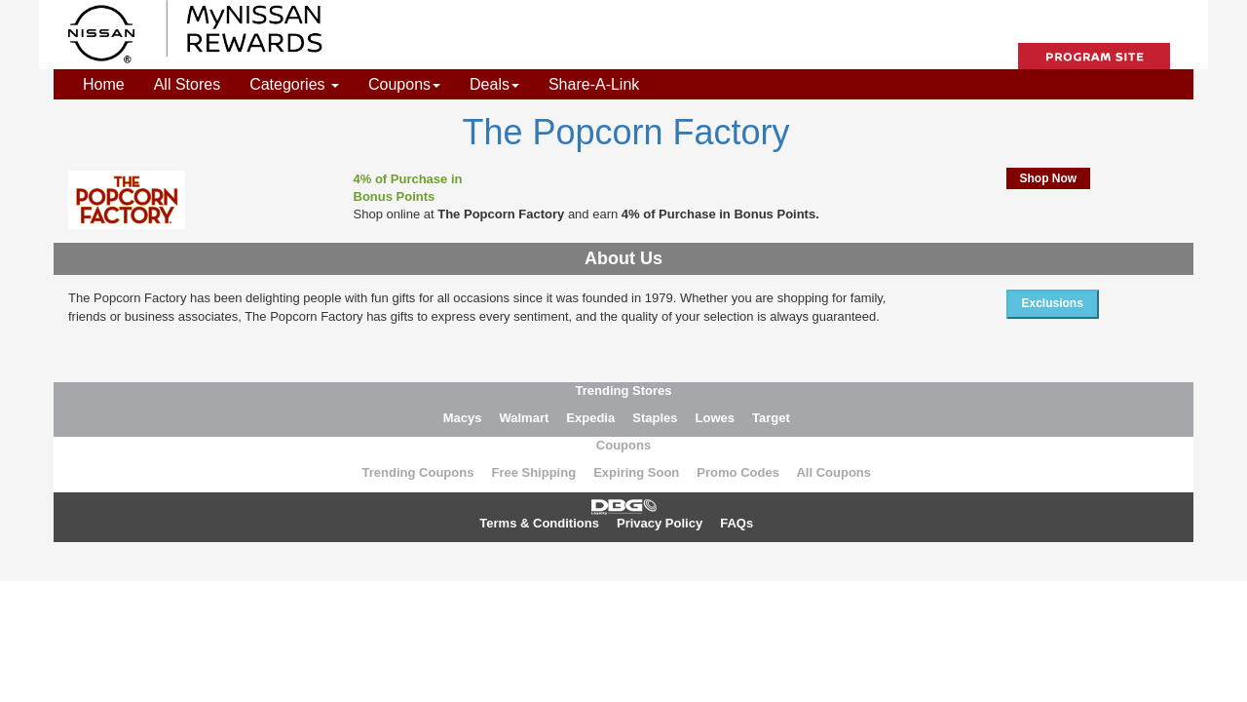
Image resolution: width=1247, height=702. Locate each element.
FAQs (736, 523)
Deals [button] (494, 84)
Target (771, 417)
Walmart (523, 417)
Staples (654, 417)
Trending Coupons (418, 472)
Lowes (715, 417)
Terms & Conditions (539, 523)
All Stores (187, 84)
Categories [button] (294, 84)
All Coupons (833, 472)
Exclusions (1052, 303)
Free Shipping (533, 472)
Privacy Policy (659, 523)
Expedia (590, 417)
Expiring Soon (636, 472)
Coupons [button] (404, 84)
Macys (462, 417)
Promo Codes (738, 472)
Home (104, 84)
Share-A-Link (593, 84)
